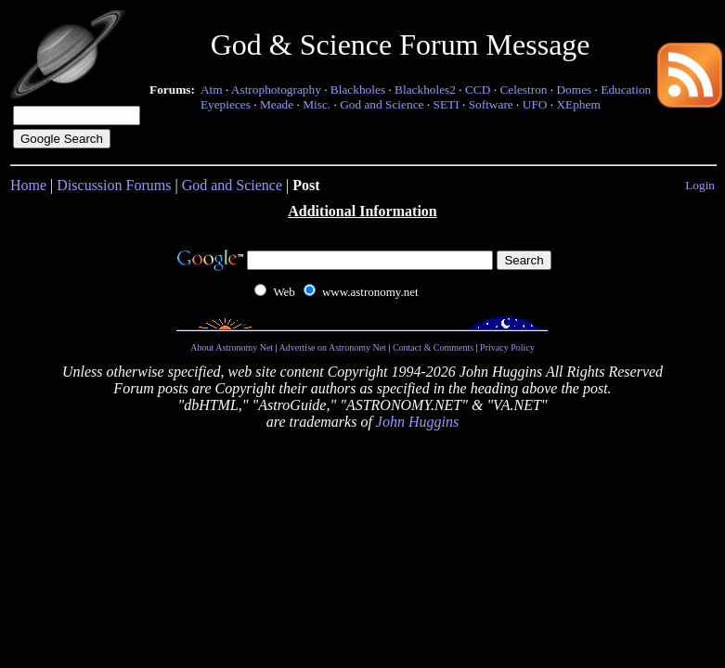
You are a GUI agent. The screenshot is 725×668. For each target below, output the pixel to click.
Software (491, 104)
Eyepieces (226, 104)
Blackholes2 (425, 89)
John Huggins (417, 422)
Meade (276, 104)
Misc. (316, 104)
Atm (212, 89)
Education (626, 89)
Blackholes (357, 89)
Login (700, 185)
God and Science (381, 104)
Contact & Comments (433, 347)
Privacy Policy (507, 347)
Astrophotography (276, 89)
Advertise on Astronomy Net (332, 347)
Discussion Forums (114, 185)
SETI (446, 104)
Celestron (523, 89)
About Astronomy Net (231, 347)
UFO (535, 104)
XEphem (578, 104)
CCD (477, 89)
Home (28, 185)
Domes (573, 89)
